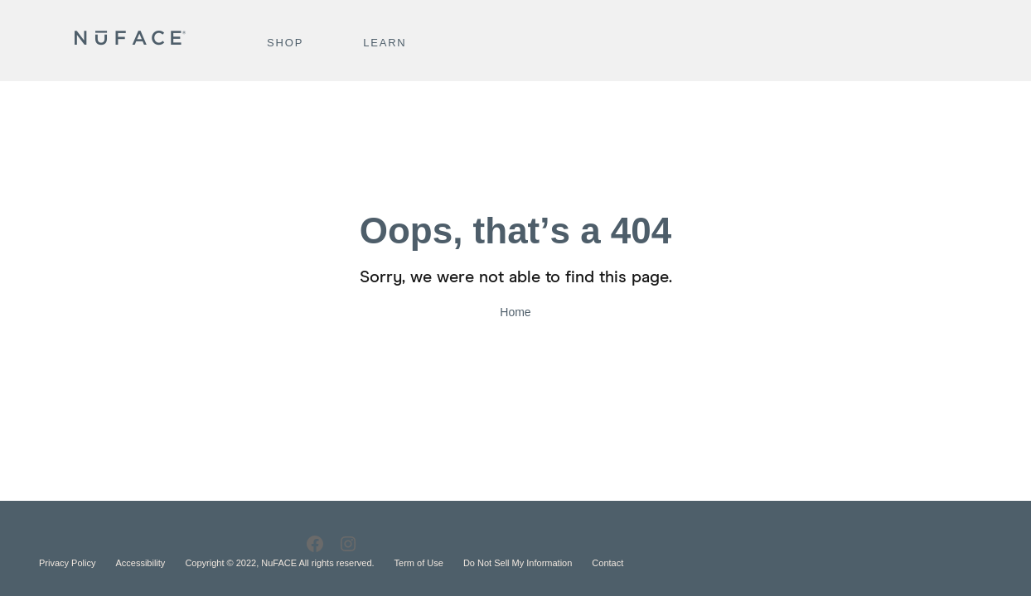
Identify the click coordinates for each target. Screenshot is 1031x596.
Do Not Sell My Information (517, 563)
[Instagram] (348, 544)
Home (515, 312)
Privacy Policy (67, 563)
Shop (285, 42)
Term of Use (418, 563)
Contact (607, 563)
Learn (384, 42)
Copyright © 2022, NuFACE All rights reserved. (279, 563)
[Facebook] (315, 544)
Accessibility (140, 563)
